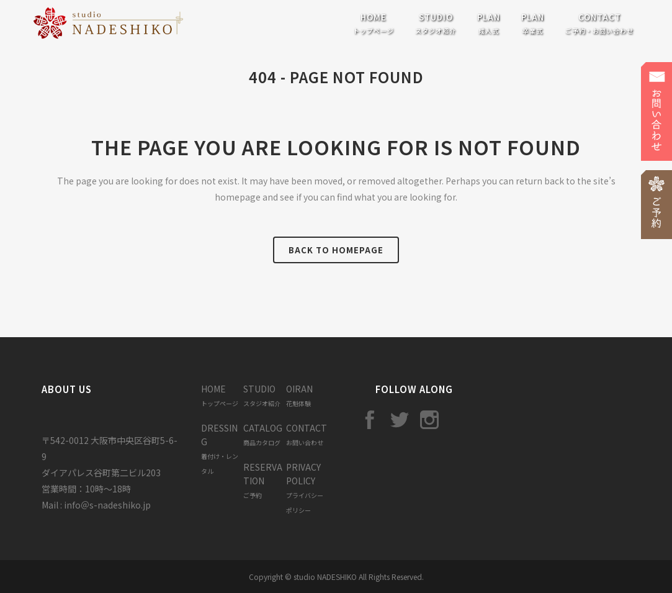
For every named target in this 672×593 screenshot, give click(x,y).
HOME (219, 395)
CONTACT (306, 434)
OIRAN (299, 395)
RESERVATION (262, 480)
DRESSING (219, 449)
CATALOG (262, 434)
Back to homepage (336, 250)
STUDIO (261, 395)
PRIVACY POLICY (304, 488)
